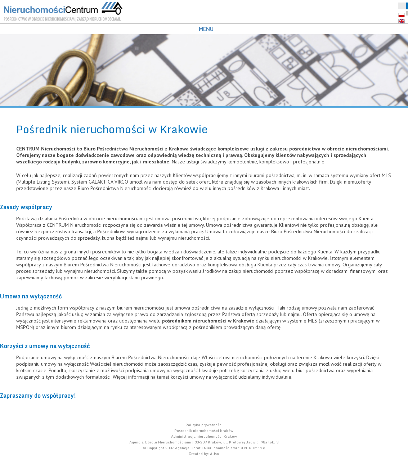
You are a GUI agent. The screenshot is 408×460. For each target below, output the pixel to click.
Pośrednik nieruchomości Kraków (203, 430)
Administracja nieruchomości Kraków (204, 436)
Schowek (402, 5)
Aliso (214, 453)
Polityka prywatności (204, 425)
